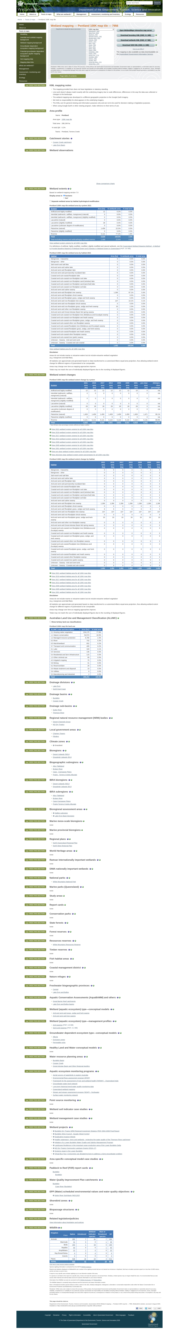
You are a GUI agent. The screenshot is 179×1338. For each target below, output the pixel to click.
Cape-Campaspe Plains (62, 810)
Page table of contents (68, 76)
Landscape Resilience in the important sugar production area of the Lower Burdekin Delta (88, 1154)
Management (81, 14)
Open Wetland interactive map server (136, 30)
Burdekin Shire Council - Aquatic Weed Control (72, 1142)
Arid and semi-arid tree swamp (64, 1024)
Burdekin (56, 706)
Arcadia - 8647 (93, 60)
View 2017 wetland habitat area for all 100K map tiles (71, 586)
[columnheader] (65, 637)
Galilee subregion (61, 821)
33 (95, 1254)
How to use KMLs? (138, 49)
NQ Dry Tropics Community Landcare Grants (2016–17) (75, 1156)
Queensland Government (89, 1334)
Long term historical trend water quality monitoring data (73, 1095)
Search (157, 3)
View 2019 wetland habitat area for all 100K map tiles (71, 583)
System (54, 210)
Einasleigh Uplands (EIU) (62, 766)
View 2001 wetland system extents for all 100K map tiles (72, 453)
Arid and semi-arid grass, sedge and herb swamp (71, 1022)
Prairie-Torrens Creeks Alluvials (64, 812)
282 (73, 1248)
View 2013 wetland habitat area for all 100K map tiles (71, 589)
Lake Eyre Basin (59, 145)
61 (95, 1271)
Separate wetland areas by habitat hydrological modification (74, 201)
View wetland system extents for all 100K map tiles (68, 245)
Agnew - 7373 (92, 41)
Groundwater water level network (65, 1092)
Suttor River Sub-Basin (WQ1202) (67, 1204)
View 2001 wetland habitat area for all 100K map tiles (71, 599)
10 (106, 1271)
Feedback (131, 1325)
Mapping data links (27, 62)
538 (73, 1268)
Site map (103, 3)
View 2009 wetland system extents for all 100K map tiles (72, 447)
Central (55, 998)
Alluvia (55, 1045)
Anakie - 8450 (92, 53)
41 (85, 1271)
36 (111, 1251)
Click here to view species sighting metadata (62, 1274)
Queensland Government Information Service (136, 54)
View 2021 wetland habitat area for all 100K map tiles (71, 580)
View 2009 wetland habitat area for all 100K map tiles (71, 593)
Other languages (121, 1325)
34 (85, 1268)
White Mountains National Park (64, 890)
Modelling (23, 34)
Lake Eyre (56, 694)
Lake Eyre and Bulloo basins (63, 1012)
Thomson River (58, 721)
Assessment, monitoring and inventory (105, 14)
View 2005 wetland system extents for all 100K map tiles (72, 450)
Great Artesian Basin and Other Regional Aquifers (71, 1074)
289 (110, 1248)
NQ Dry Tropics (58, 733)
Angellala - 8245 (93, 57)
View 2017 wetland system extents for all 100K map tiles (72, 441)
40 (74, 1257)
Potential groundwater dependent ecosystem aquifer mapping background (32, 53)
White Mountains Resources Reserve (66, 953)
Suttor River (57, 718)
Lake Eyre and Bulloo (61, 1001)
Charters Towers (59, 742)
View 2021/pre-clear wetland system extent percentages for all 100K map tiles (80, 460)
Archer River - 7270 (94, 64)
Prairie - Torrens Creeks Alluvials (65, 783)
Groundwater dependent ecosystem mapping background (31, 47)
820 (73, 1271)
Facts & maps (46, 14)
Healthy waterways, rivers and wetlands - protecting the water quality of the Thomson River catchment (92, 1148)
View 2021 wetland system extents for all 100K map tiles (72, 434)
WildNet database (86, 1277)
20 (95, 1268)
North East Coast (59, 697)
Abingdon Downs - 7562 (95, 36)
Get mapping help (26, 59)
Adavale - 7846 (93, 40)
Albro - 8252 (92, 43)
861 (110, 1271)
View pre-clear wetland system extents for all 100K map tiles (73, 457)
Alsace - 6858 (92, 50)
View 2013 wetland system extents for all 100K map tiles (72, 444)
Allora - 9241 (92, 46)
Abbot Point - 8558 (94, 33)
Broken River (58, 777)
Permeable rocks (59, 1051)
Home (22, 14)
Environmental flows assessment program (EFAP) (71, 1086)
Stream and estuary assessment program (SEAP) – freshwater (76, 1101)
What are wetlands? (64, 14)
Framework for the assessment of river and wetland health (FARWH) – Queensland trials (85, 1089)
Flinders (56, 745)
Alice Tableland (58, 775)
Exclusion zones (59, 1048)
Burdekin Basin (58, 1069)
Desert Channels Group (61, 730)
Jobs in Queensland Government (103, 1325)
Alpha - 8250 (92, 48)
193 (110, 1254)
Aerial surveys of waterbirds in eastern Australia (70, 1084)
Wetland (97, 1290)
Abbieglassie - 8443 (94, 31)
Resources (140, 14)
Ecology (128, 14)
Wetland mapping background (31, 43)
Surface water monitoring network (65, 1103)
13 (111, 1260)
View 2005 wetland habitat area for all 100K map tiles (71, 596)
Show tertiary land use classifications (65, 629)
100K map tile (67, 119)
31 (74, 1251)
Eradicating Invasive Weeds (65, 1145)
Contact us (112, 3)
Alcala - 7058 (92, 45)
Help (120, 3)
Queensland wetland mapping (64, 1098)
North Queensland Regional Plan (65, 851)
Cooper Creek (58, 709)
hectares (67, 196)
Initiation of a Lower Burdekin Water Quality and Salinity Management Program (84, 1151)
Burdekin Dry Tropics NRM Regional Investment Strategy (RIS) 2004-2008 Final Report (87, 1139)
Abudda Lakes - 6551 (94, 38)
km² (65, 198)
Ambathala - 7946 (93, 52)
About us (32, 14)
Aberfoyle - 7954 (93, 34)
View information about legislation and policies (67, 1231)
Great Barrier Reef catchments (64, 1010)
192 (73, 1254)
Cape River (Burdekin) (63, 1195)
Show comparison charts (105, 184)
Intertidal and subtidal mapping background (31, 38)
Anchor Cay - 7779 (94, 55)
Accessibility (87, 1325)
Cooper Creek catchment (62, 142)
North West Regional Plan (62, 854)
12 (74, 1260)
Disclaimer (56, 1325)
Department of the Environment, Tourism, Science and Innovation (120, 9)
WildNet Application (85, 1290)
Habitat (54, 259)
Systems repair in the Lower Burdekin (69, 1159)
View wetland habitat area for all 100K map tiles (67, 352)
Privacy (64, 1325)
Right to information (75, 1325)
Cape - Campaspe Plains (62, 780)
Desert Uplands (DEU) (61, 763)
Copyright (48, 1325)
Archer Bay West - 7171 (95, 62)
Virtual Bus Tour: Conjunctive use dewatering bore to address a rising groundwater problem (88, 1162)
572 (110, 1268)
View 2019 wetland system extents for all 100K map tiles (72, 437)
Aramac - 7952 (93, 58)
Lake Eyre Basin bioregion (64, 824)
